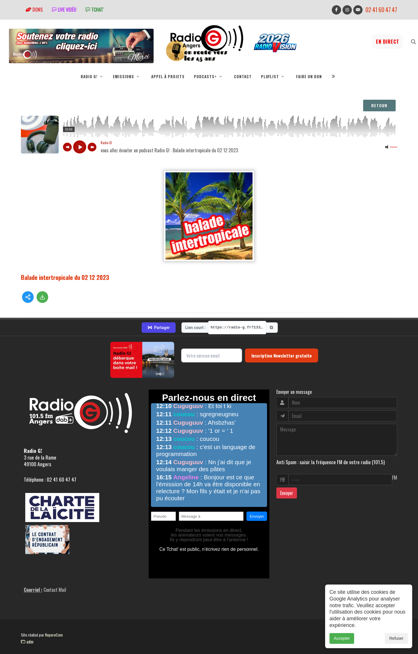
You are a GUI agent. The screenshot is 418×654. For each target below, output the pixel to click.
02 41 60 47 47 (381, 10)
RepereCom (54, 635)
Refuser (396, 638)
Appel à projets (168, 76)
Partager (158, 327)
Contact (243, 76)
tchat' (95, 9)
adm (27, 641)
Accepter (342, 638)
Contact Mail (55, 589)
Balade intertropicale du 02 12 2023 (65, 277)
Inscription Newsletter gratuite (281, 355)
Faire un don (309, 76)
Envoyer (286, 492)
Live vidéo (64, 9)
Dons (34, 9)
